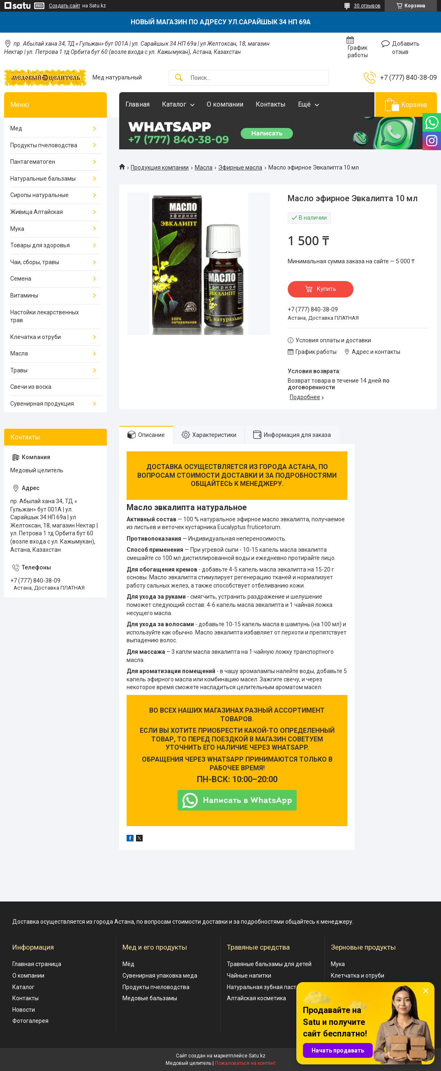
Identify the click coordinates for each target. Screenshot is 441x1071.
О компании (225, 104)
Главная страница (36, 964)
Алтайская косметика (256, 998)
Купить (326, 289)
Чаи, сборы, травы (34, 262)
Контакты (271, 104)
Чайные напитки (249, 975)
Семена (20, 278)
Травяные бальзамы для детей (269, 964)
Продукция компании (160, 167)
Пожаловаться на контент (245, 1063)
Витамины (24, 295)
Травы (19, 370)
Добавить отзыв (406, 47)
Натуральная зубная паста (263, 987)
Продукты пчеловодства (43, 145)
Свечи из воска (30, 386)
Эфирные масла (240, 167)
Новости (23, 1009)
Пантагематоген (32, 161)
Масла (203, 167)
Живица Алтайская (36, 212)
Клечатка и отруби (35, 337)
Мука (17, 228)
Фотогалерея (30, 1021)
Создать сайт (64, 6)
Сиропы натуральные (39, 195)
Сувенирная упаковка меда (159, 975)
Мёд (128, 964)
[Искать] (179, 78)
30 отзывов (367, 6)
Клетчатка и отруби (357, 975)
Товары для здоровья (40, 245)
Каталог (174, 104)
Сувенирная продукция (42, 403)
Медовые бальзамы (149, 998)
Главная (137, 104)
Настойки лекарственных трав (44, 316)
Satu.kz (257, 1056)
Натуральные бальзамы (43, 178)
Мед (16, 128)
